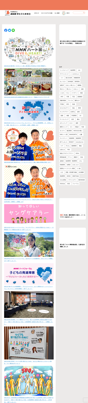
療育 (77, 123)
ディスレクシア (64, 119)
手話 (73, 96)
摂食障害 (62, 164)
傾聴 (67, 115)
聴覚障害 (78, 138)
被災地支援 (81, 180)
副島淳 (62, 85)
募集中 (76, 157)
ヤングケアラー (64, 111)
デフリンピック (64, 74)
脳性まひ (77, 100)
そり (71, 127)
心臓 (81, 134)
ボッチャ (62, 130)
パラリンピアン (72, 180)
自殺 (82, 89)
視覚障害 (71, 138)
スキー (71, 123)
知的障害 (72, 70)
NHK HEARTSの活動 (46, 13)
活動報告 (79, 96)
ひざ (62, 172)
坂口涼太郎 (69, 77)
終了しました (63, 142)
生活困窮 (81, 172)
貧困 (62, 115)
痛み (73, 108)
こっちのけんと (74, 74)
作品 (81, 157)
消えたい (62, 89)
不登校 (62, 104)
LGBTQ (72, 111)
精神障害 (74, 146)
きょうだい (63, 81)
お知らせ (36, 13)
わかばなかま (79, 142)
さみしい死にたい (71, 85)
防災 (68, 183)
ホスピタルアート (65, 108)
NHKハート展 (63, 134)
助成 (73, 104)
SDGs (77, 153)
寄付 (68, 149)
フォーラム (76, 183)
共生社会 (62, 183)
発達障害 (62, 176)
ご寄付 (66, 13)
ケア (62, 146)
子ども (68, 146)
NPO (67, 104)
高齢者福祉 (63, 100)
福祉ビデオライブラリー (66, 153)
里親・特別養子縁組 (71, 172)
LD (80, 115)
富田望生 (77, 81)
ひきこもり (76, 164)
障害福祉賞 (63, 157)
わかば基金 (63, 180)
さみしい (75, 89)
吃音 (83, 127)
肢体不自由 (76, 176)
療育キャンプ (63, 127)
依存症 (69, 176)
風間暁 (79, 85)
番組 (80, 146)
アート (70, 157)
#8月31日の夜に (77, 130)
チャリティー (63, 138)
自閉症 (69, 164)
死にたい (69, 89)
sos (79, 70)
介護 (72, 119)
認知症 (62, 161)
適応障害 (69, 130)
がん (80, 161)
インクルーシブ (64, 70)
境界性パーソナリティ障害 (67, 168)
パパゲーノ (75, 93)
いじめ (62, 93)
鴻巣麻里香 (77, 77)
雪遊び (77, 127)
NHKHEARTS (73, 134)
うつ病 (78, 168)
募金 (78, 119)
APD (62, 96)
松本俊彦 (70, 81)
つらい (68, 93)
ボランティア (63, 123)
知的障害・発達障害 (71, 161)
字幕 (67, 96)
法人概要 (57, 13)
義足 (81, 93)
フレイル (70, 100)
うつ (62, 77)
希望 (79, 108)
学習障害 (74, 115)
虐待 (78, 111)
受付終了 (71, 142)
